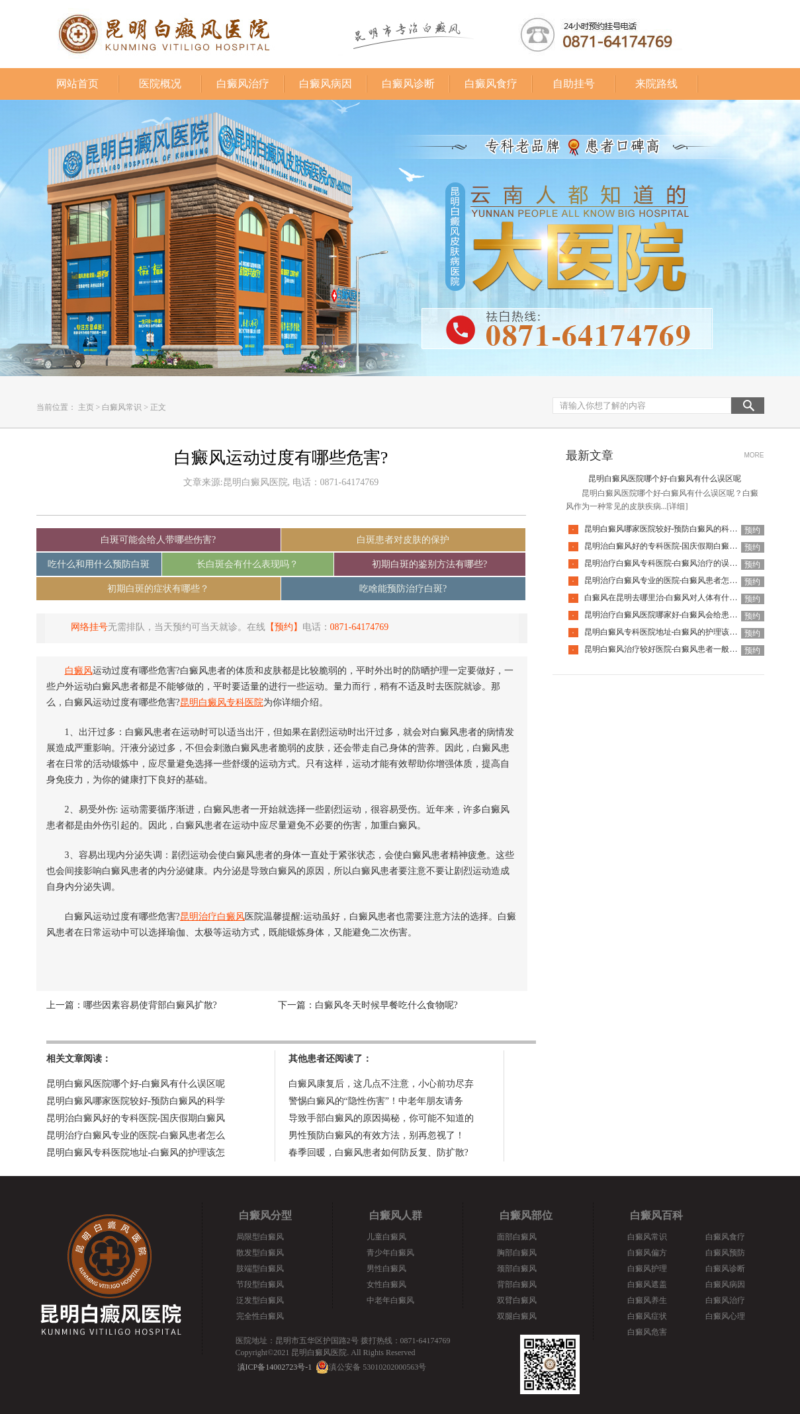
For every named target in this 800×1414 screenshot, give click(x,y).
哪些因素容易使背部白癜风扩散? (150, 1005)
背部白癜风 (517, 1284)
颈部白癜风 (517, 1268)
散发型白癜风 (260, 1252)
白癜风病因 (325, 83)
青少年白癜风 (390, 1252)
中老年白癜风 (390, 1300)
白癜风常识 (122, 407)
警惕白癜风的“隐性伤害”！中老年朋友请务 (376, 1101)
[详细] (677, 506)
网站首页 (77, 83)
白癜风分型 (265, 1215)
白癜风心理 (725, 1316)
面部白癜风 (517, 1236)
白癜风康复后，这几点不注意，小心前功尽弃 (381, 1084)
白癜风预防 (725, 1252)
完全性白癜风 (260, 1316)
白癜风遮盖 (647, 1284)
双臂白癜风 (517, 1300)
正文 (158, 407)
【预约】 (283, 627)
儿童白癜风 (386, 1236)
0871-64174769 (359, 627)
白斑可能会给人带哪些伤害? (158, 540)
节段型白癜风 (260, 1284)
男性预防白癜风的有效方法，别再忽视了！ (377, 1135)
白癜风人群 (395, 1215)
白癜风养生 (647, 1300)
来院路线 (656, 83)
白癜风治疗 (242, 83)
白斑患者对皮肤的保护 (403, 540)
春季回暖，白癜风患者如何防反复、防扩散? (378, 1153)
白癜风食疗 (491, 83)
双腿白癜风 (517, 1316)
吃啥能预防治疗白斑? (403, 589)
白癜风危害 (647, 1332)
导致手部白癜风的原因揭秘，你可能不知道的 (381, 1118)
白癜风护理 (647, 1268)
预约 (752, 530)
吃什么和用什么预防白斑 (99, 564)
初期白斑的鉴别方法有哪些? (429, 564)
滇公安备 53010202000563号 (377, 1367)
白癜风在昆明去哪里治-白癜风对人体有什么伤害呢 (673, 597)
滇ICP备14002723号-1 (275, 1367)
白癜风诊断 (408, 83)
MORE (754, 455)
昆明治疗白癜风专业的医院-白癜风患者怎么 (136, 1135)
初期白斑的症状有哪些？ (158, 589)
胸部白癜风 (517, 1252)
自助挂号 (574, 83)
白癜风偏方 (647, 1252)
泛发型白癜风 (260, 1300)
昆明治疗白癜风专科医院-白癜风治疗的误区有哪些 (673, 563)
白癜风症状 (647, 1316)
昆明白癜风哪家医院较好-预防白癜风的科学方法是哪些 (681, 528)
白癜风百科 (656, 1215)
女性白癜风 (386, 1284)
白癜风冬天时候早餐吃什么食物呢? (386, 1005)
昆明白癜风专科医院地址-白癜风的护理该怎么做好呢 (677, 632)
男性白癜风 (386, 1268)
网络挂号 (89, 627)
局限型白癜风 (260, 1236)
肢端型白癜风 (260, 1268)
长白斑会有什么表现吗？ (247, 564)
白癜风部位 (526, 1215)
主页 (86, 407)
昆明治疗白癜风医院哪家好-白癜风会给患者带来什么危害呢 (688, 614)
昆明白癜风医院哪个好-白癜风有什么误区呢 (136, 1084)
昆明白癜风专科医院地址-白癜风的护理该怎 (136, 1153)
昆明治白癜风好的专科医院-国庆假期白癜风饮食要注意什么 (688, 546)
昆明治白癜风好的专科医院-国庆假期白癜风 (136, 1118)
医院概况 (160, 83)
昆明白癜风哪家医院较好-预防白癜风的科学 (136, 1101)
